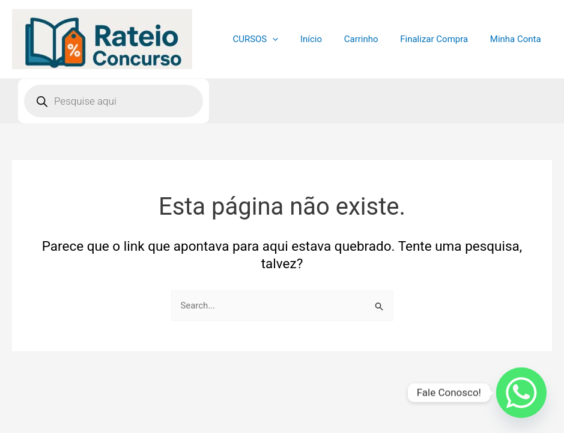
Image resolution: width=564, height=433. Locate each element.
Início (325, 39)
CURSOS (273, 39)
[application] (290, 39)
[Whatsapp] (521, 392)
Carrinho (371, 39)
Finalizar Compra (440, 39)
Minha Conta (517, 39)
